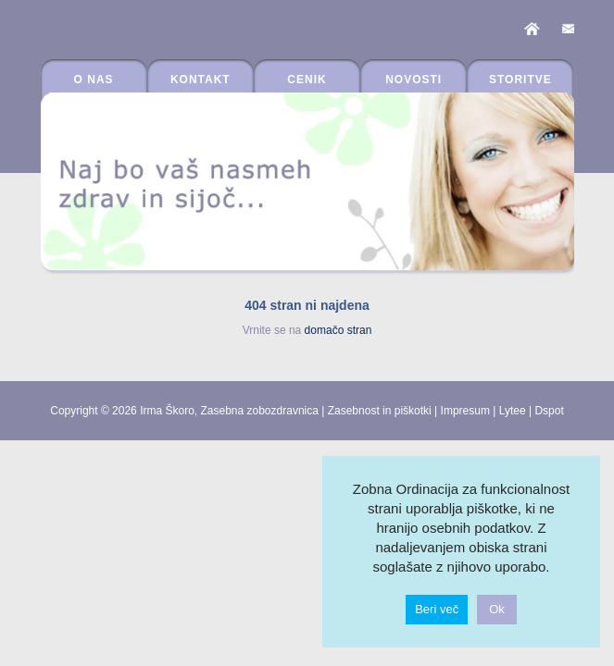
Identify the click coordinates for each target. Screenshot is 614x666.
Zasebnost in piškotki (380, 410)
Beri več (436, 609)
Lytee (512, 410)
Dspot (548, 410)
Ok (497, 609)
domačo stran (338, 330)
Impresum (465, 410)
